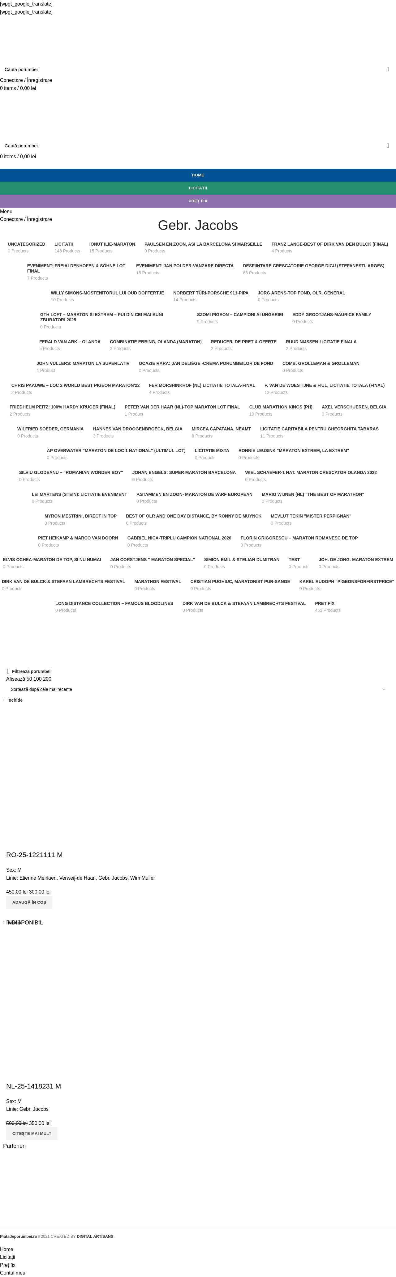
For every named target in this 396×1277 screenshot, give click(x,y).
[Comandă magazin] (198, 689)
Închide (15, 700)
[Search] (198, 69)
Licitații (198, 188)
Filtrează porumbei (31, 671)
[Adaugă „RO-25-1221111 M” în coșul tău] (29, 902)
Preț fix (198, 201)
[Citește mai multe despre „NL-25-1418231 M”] (32, 1133)
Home (198, 175)
